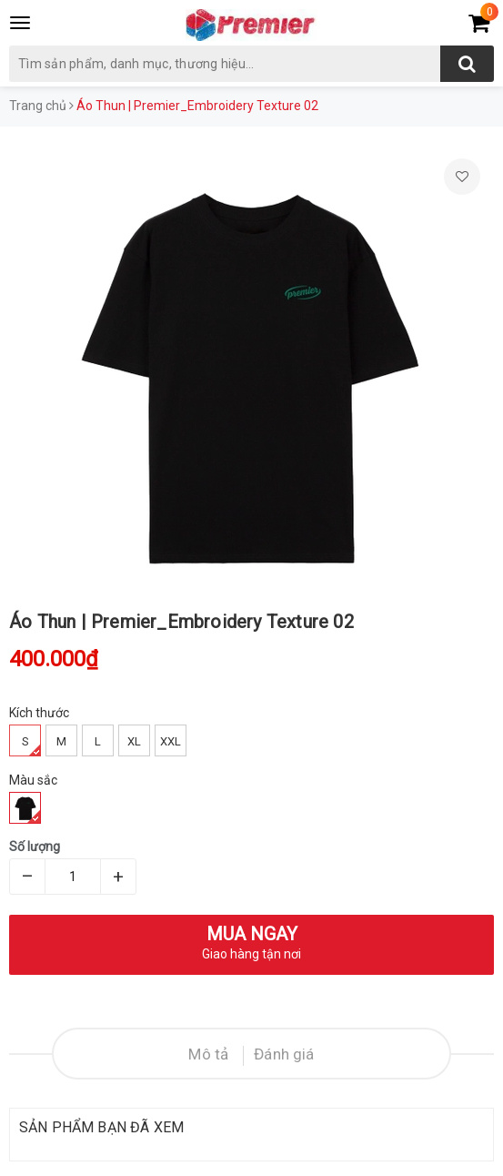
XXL (170, 741)
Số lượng (34, 846)
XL (134, 741)
